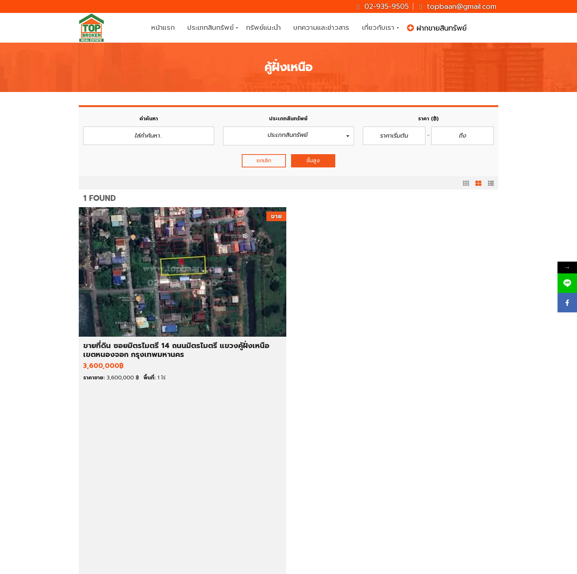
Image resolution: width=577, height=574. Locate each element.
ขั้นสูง (313, 160)
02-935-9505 (383, 6)
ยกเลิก (264, 160)
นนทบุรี (319, 494)
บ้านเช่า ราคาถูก (329, 461)
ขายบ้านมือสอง (112, 461)
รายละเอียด (188, 399)
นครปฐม (320, 511)
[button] (288, 136)
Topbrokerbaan (435, 515)
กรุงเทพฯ (321, 486)
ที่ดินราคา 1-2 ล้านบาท (229, 519)
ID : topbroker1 (434, 532)
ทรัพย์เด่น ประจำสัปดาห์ (122, 453)
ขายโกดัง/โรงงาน (115, 511)
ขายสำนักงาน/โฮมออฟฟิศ (125, 503)
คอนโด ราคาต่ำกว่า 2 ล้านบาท (239, 478)
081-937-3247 (468, 479)
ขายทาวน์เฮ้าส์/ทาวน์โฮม (122, 486)
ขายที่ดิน (103, 470)
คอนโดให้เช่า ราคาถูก (335, 453)
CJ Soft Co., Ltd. (357, 566)
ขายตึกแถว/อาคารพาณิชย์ (125, 494)
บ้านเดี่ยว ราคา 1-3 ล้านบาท (236, 453)
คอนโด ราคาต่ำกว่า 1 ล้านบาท (238, 470)
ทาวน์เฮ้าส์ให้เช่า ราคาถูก (338, 470)
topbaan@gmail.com (458, 6)
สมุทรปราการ (326, 503)
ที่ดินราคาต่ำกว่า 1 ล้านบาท (234, 511)
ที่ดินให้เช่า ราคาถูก (332, 478)
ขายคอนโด (106, 478)
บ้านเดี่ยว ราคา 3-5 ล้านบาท (236, 461)
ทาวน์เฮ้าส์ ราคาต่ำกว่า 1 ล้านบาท (242, 486)
